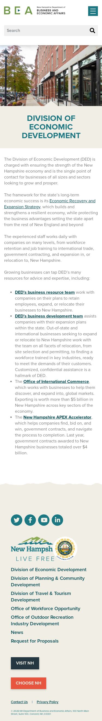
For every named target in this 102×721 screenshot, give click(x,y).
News (17, 632)
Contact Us (19, 702)
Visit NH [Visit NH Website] (25, 663)
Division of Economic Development (48, 570)
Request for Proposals (35, 641)
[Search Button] (92, 31)
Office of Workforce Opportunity (45, 608)
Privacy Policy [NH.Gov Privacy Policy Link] (47, 702)
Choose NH (28, 683)
